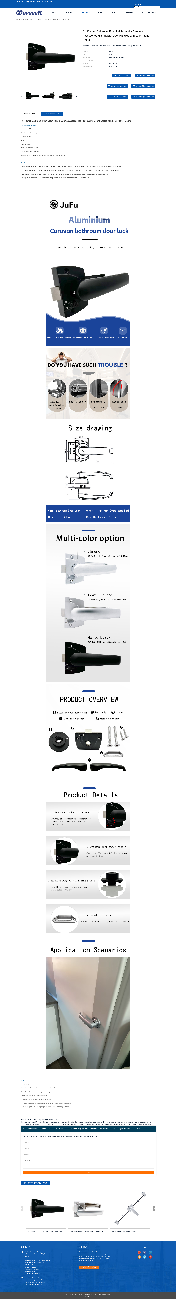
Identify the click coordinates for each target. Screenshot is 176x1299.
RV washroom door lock (52, 20)
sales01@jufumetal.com (145, 86)
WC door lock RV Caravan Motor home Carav (129, 1231)
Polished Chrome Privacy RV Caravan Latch (86, 1231)
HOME (19, 20)
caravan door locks (103, 1122)
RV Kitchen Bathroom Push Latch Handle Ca (45, 1231)
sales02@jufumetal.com (145, 97)
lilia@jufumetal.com (146, 75)
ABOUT (69, 12)
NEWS (100, 12)
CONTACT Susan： (119, 97)
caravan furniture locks (119, 1122)
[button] (76, 96)
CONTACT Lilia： (123, 75)
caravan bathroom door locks (35, 1124)
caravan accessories (53, 1124)
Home (55, 12)
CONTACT (129, 12)
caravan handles (133, 1122)
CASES (114, 12)
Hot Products (149, 12)
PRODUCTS (85, 12)
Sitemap (88, 1297)
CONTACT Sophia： (118, 86)
